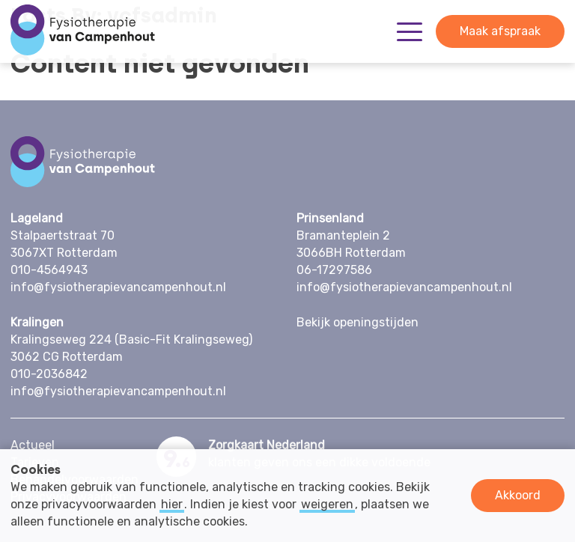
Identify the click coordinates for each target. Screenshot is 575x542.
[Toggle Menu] (409, 31)
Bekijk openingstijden (357, 322)
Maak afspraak (500, 31)
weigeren (327, 504)
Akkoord (518, 495)
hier (172, 504)
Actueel (32, 445)
